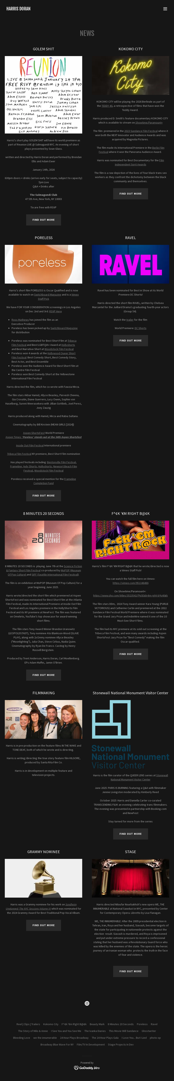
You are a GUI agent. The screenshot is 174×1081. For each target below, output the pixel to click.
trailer (129, 319)
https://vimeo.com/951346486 (130, 583)
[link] (18, 9)
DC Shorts (140, 328)
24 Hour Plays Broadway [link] (74, 1037)
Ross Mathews (20, 319)
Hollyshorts (68, 345)
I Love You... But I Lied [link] (134, 1037)
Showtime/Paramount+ (149, 122)
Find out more (44, 220)
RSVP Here (55, 311)
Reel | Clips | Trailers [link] (28, 1024)
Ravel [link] (154, 1024)
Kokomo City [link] (50, 1024)
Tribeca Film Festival (19, 454)
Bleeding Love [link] (21, 1037)
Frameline (16, 466)
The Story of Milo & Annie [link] (33, 1031)
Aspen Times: (44, 437)
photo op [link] (155, 1037)
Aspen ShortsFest (34, 433)
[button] (165, 9)
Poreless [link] (142, 1024)
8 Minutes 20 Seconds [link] (121, 1024)
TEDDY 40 (107, 106)
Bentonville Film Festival (61, 462)
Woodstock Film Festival (59, 349)
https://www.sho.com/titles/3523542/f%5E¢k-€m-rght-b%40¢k (130, 595)
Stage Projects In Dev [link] (121, 1044)
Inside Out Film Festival (30, 445)
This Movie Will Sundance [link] (123, 1031)
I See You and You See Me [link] (66, 1031)
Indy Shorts (30, 466)
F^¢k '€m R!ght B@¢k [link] (74, 1024)
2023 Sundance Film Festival (141, 131)
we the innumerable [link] (45, 1037)
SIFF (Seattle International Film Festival (55, 574)
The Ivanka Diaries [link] (95, 1031)
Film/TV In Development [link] (91, 1044)
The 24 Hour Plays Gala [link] (105, 1037)
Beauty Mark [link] (97, 1024)
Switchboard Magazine (47, 294)
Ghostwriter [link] (149, 1031)
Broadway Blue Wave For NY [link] (57, 1044)
